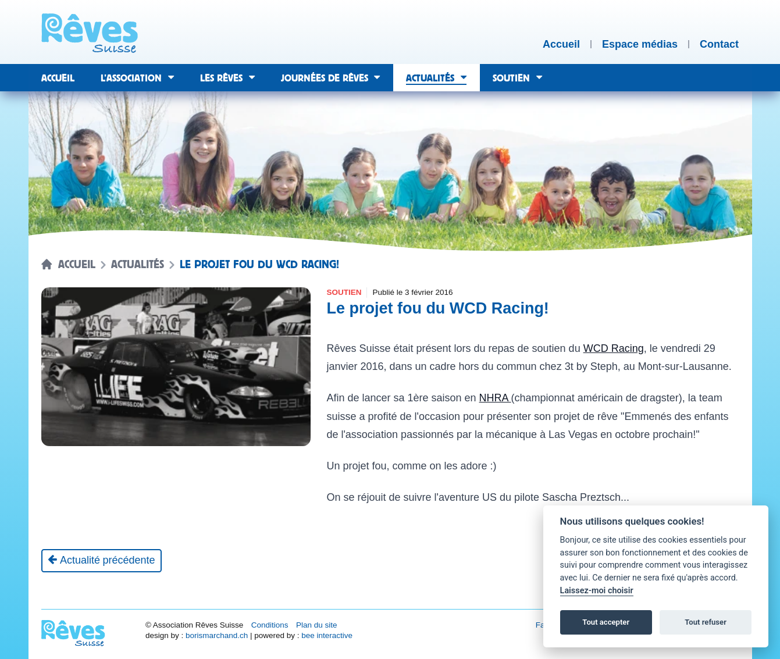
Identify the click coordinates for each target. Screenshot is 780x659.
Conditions (270, 625)
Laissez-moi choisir (596, 591)
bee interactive (326, 635)
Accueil (76, 264)
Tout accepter (605, 622)
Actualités (137, 264)
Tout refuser (705, 622)
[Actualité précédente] (101, 560)
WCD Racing (613, 348)
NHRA (495, 398)
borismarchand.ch (217, 635)
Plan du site (316, 625)
